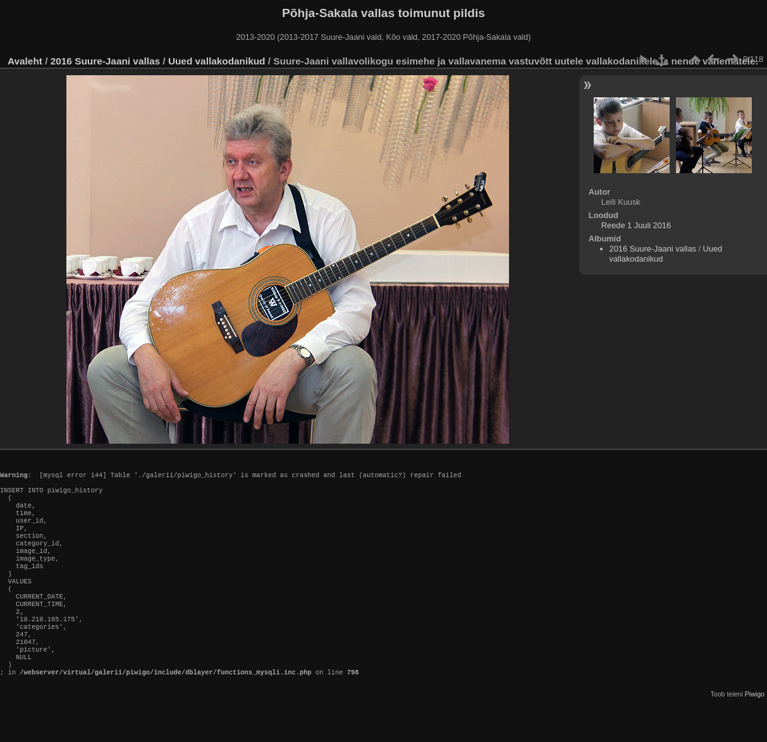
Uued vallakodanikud (217, 61)
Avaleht (25, 61)
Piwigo (754, 732)
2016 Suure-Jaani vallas (105, 61)
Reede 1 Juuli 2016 (636, 225)
